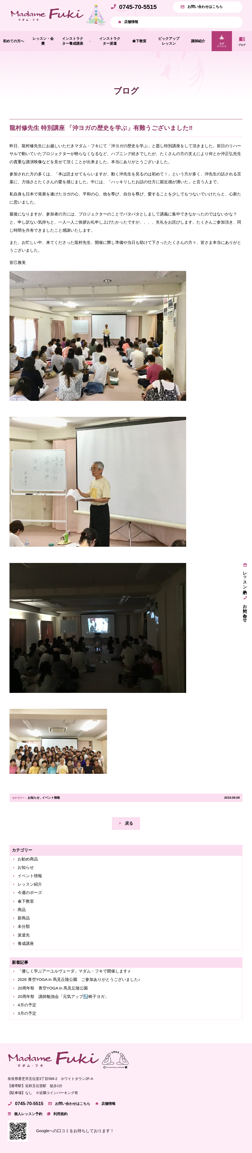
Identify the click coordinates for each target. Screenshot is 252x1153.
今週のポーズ (30, 892)
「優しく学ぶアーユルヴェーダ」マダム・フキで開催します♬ (74, 971)
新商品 (24, 918)
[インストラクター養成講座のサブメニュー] (90, 41)
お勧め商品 (28, 859)
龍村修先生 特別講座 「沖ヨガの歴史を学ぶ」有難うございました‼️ (101, 128)
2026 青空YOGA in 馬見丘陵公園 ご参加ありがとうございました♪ (79, 979)
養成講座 (26, 943)
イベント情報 (51, 797)
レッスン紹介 (30, 884)
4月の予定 (27, 1005)
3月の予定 (27, 1013)
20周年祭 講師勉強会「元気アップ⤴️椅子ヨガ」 (63, 996)
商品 (22, 910)
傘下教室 (26, 901)
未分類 (24, 926)
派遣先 (24, 935)
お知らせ (34, 797)
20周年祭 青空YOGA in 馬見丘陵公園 (53, 988)
